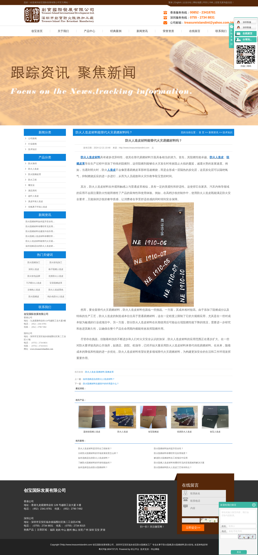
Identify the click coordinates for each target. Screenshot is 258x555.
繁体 (170, 2)
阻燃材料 (100, 372)
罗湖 (102, 529)
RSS (205, 2)
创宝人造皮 (215, 432)
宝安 (97, 529)
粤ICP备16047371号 (108, 549)
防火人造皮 (33, 169)
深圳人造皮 (34, 269)
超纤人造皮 (33, 196)
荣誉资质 (168, 31)
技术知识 (32, 149)
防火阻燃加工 (34, 262)
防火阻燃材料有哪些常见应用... (40, 226)
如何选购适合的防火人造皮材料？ (99, 379)
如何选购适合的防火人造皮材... (40, 246)
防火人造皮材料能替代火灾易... (40, 241)
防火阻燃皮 (34, 296)
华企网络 (155, 549)
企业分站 (187, 2)
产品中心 (89, 31)
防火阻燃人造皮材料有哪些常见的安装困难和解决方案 (179, 462)
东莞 (80, 529)
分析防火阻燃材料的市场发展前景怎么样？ (98, 453)
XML (211, 2)
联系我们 (221, 31)
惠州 (69, 529)
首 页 (201, 132)
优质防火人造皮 (56, 276)
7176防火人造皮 (34, 283)
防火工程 (32, 180)
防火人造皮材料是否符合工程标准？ (95, 448)
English (177, 2)
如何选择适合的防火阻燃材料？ (93, 467)
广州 (85, 529)
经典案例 (115, 31)
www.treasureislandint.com (41, 349)
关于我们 (63, 31)
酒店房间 (32, 190)
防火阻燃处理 (34, 174)
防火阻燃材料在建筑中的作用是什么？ (101, 383)
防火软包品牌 (34, 276)
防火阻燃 (167, 544)
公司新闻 (32, 138)
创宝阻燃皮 (153, 432)
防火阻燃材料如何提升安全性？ (168, 448)
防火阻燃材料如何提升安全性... (40, 221)
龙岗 (58, 529)
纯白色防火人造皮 (55, 296)
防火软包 (189, 544)
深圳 (91, 529)
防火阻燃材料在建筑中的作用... (40, 231)
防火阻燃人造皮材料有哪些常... (40, 236)
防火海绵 (32, 163)
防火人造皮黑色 (56, 290)
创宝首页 (37, 31)
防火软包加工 (56, 262)
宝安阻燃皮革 (56, 283)
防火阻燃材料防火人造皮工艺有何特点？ (173, 467)
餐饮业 (31, 185)
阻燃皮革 (109, 372)
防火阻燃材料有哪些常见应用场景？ (171, 453)
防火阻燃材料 (178, 544)
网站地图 (197, 2)
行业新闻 (32, 144)
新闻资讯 (142, 31)
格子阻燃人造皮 (56, 269)
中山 (63, 529)
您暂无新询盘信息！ (224, 2)
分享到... (247, 39)
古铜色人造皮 (34, 290)
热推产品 (29, 529)
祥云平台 (135, 549)
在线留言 (194, 31)
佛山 (74, 529)
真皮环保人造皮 (35, 201)
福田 (52, 529)
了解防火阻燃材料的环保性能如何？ (95, 462)
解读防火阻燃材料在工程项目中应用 (171, 458)
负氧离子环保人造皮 (37, 207)
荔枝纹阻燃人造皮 (91, 432)
